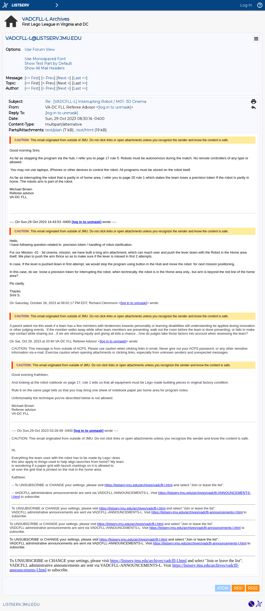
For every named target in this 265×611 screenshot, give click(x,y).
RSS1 (238, 588)
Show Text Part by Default (48, 63)
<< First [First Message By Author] (32, 88)
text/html (84, 130)
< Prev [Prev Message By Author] (48, 88)
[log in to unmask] (114, 107)
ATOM (223, 588)
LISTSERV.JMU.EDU (21, 604)
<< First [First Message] (32, 78)
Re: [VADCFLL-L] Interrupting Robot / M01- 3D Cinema (95, 101)
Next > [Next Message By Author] (64, 88)
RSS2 (252, 588)
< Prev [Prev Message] (48, 78)
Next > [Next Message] (64, 78)
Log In (246, 5)
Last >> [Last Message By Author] (79, 88)
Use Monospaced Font (45, 58)
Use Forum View (40, 49)
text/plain (53, 130)
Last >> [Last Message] (79, 78)
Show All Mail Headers (44, 68)
